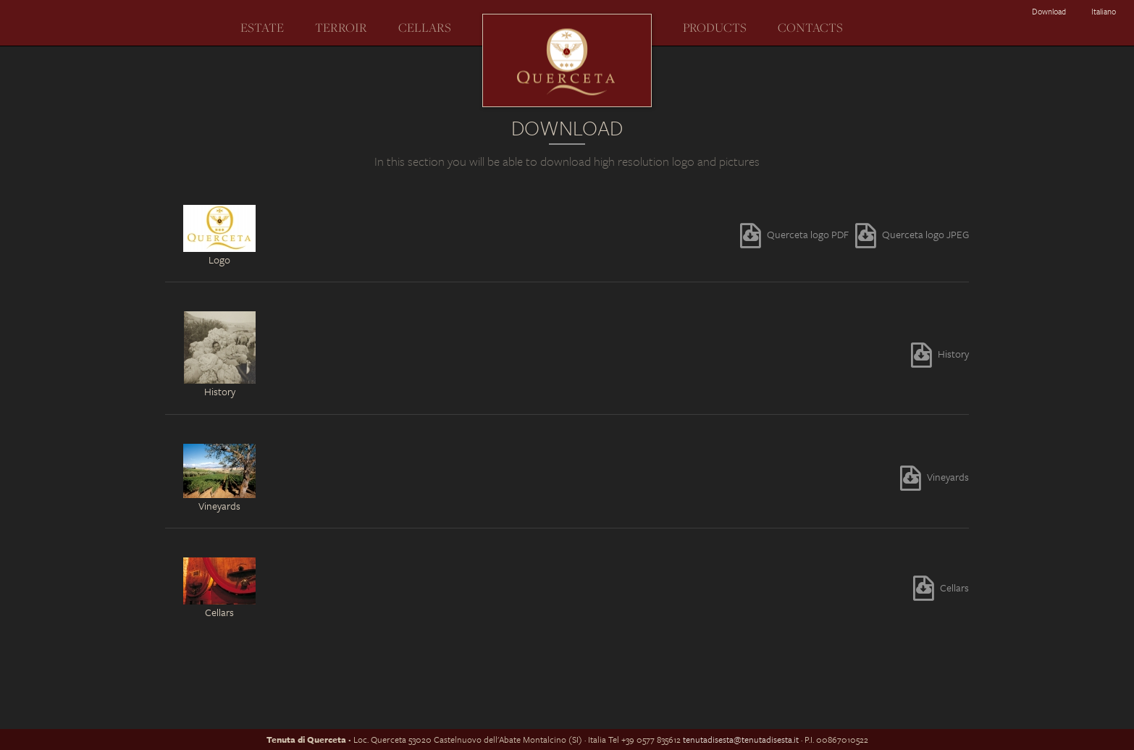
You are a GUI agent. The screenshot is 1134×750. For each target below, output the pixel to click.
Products (715, 27)
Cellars (424, 27)
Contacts (810, 27)
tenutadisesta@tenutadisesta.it (741, 739)
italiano (1103, 11)
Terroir (341, 27)
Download (1049, 11)
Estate (262, 27)
